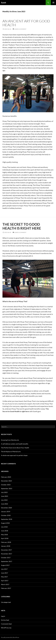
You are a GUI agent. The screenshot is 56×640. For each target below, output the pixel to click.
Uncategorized (6, 602)
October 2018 (5, 515)
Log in (3, 616)
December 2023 (6, 481)
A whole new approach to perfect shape (14, 455)
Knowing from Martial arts (10, 440)
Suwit (3, 2)
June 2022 (4, 504)
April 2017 (4, 580)
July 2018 (4, 527)
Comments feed (6, 624)
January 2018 (5, 546)
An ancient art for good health (26, 23)
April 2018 (4, 538)
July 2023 (4, 492)
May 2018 (4, 534)
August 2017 (5, 565)
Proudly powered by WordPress (10, 637)
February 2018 (6, 542)
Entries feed (5, 620)
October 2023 (5, 485)
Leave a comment (20, 29)
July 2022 (4, 500)
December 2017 (6, 550)
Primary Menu (53, 2)
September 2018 (6, 519)
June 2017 (4, 573)
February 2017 (6, 588)
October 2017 (5, 557)
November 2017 (6, 554)
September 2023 (6, 488)
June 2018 (4, 531)
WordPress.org (6, 628)
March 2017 (5, 584)
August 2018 (5, 523)
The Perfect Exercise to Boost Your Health (15, 448)
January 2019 (5, 511)
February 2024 (6, 477)
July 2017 (4, 569)
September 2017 (6, 561)
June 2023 (4, 496)
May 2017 (4, 577)
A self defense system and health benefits (14, 444)
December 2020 (6, 508)
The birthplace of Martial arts (11, 451)
